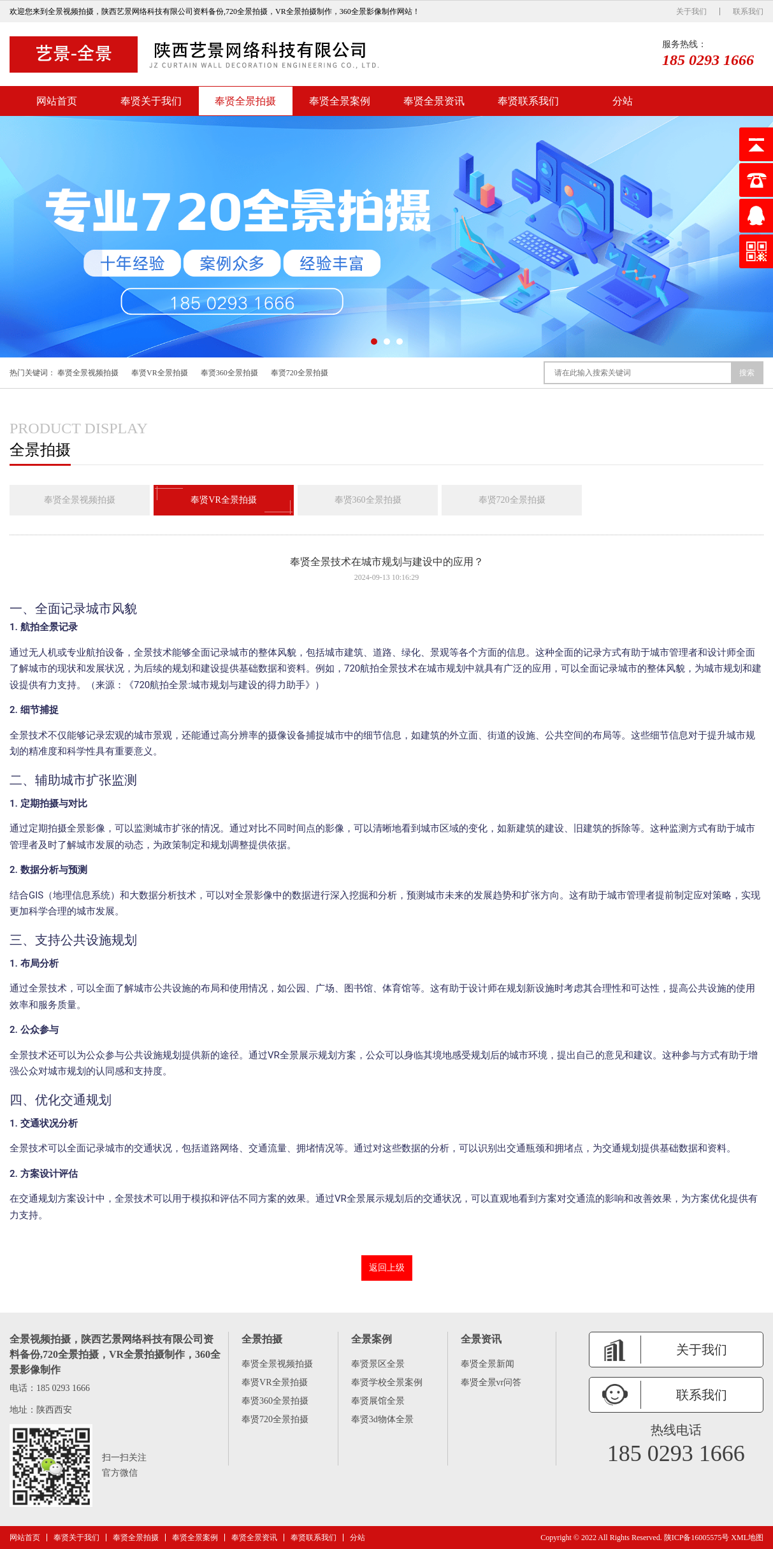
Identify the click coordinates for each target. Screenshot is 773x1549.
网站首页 (56, 101)
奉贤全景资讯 (434, 101)
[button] (374, 341)
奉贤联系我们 (528, 101)
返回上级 (387, 1267)
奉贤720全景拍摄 (299, 372)
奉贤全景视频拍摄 (88, 372)
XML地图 (747, 1537)
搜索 (747, 372)
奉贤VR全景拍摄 (159, 372)
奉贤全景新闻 (487, 1364)
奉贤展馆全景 (378, 1401)
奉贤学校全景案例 (387, 1382)
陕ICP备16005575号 (697, 1537)
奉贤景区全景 (378, 1364)
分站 (622, 101)
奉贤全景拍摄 (245, 101)
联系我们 (748, 11)
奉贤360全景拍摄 (229, 372)
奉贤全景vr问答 (491, 1382)
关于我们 (691, 11)
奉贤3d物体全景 (382, 1419)
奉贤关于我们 (151, 101)
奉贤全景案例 (339, 101)
